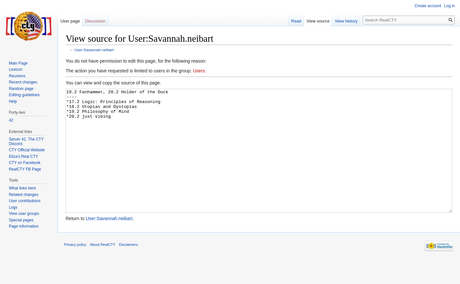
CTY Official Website (27, 150)
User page (70, 21)
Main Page (18, 63)
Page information (24, 226)
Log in (449, 6)
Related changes (23, 194)
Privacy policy (75, 269)
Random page (21, 88)
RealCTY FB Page (25, 169)
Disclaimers (128, 269)
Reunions (17, 76)
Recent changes (23, 82)
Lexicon (15, 69)
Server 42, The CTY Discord (26, 141)
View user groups (24, 213)
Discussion (95, 21)
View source (318, 21)
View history (346, 21)
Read (296, 21)
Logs (13, 207)
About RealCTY (103, 269)
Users (199, 70)
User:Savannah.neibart (94, 50)
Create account (428, 6)
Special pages (21, 220)
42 (11, 120)
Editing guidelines (24, 95)
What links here (22, 188)
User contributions (24, 201)
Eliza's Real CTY (23, 156)
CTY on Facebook (24, 162)
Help (13, 101)
